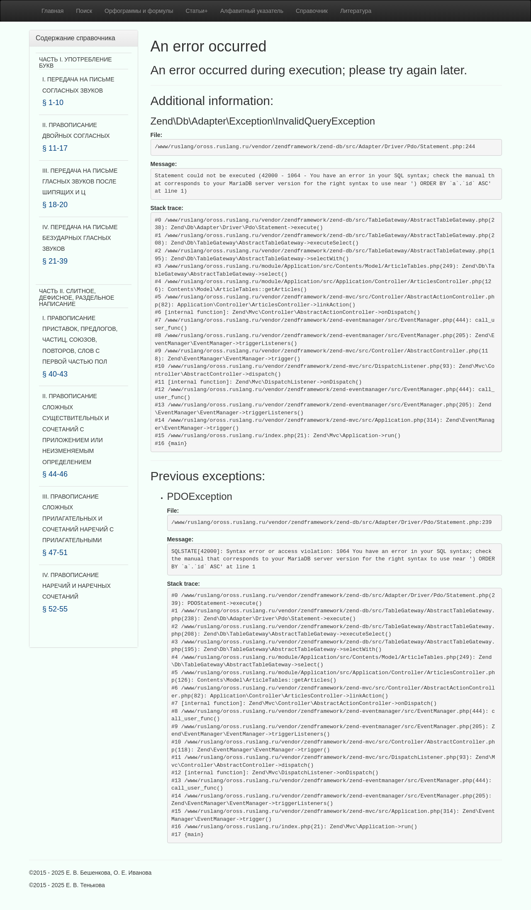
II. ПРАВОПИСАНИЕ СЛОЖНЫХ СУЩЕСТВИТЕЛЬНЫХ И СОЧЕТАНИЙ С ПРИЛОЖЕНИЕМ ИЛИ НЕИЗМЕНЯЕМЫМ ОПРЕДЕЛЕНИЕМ (75, 429)
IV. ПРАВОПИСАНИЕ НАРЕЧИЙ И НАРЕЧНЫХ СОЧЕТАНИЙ (76, 586)
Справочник (312, 10)
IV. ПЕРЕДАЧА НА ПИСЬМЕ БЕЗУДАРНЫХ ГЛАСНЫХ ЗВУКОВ (80, 238)
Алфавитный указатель (251, 10)
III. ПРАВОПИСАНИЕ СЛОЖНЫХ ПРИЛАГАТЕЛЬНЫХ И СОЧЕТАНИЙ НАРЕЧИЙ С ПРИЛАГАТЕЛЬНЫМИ (78, 518)
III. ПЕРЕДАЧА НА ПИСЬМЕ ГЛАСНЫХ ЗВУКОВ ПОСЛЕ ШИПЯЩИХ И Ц (79, 181)
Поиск (84, 10)
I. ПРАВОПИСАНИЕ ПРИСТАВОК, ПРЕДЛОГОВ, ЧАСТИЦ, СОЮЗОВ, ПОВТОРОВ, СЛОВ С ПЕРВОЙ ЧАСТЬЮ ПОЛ (79, 340)
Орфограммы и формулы (139, 10)
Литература (355, 10)
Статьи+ (196, 10)
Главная (52, 10)
